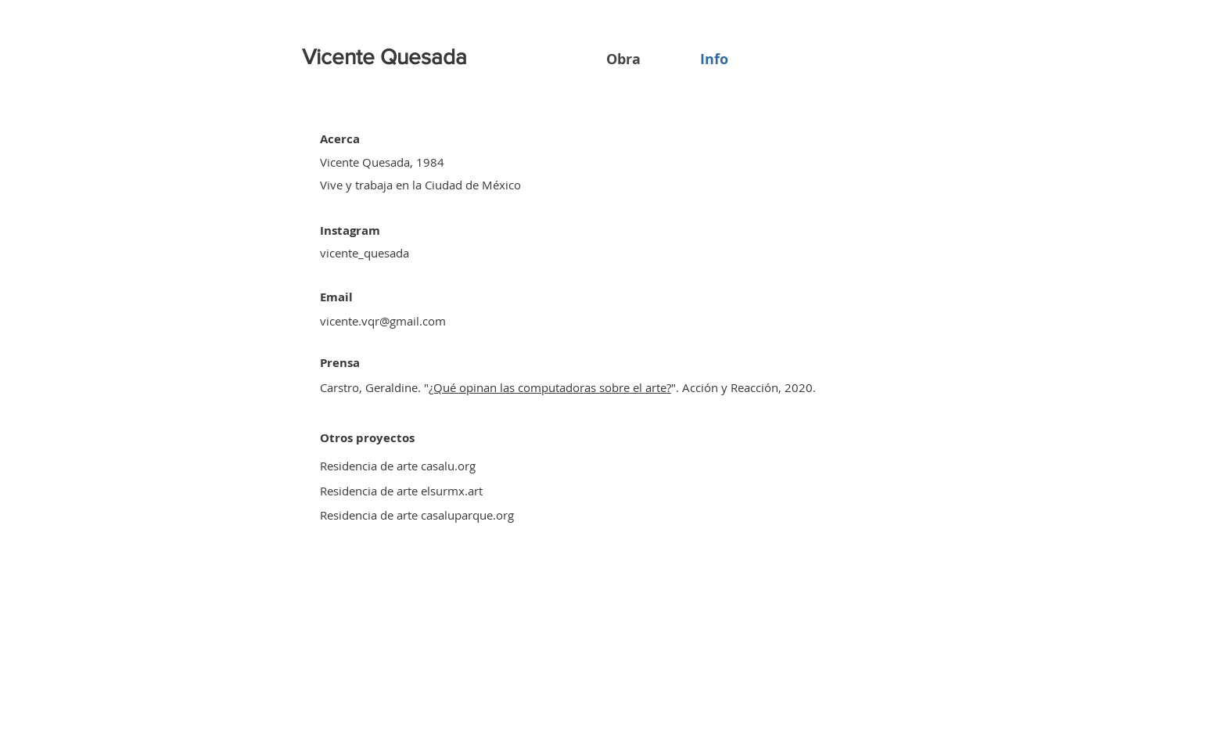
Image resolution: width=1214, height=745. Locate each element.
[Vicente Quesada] (387, 57)
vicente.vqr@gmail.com (383, 321)
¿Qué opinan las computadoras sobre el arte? (550, 387)
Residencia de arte (369, 490)
